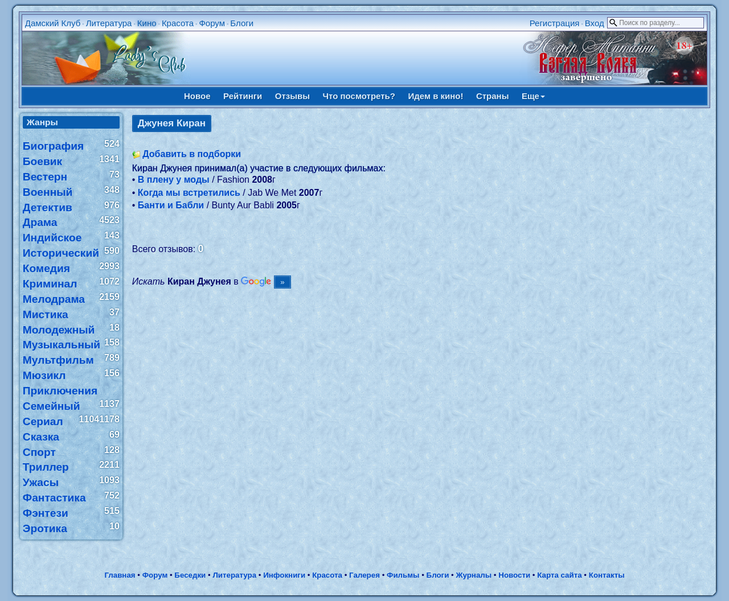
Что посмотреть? (359, 96)
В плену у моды (174, 179)
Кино (147, 23)
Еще (533, 96)
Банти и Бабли (171, 205)
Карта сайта (559, 575)
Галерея (364, 575)
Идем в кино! (435, 96)
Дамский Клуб (53, 23)
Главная (119, 575)
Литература (109, 23)
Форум (212, 23)
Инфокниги (284, 575)
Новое (197, 96)
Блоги (241, 23)
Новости (514, 575)
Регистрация (555, 23)
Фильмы (403, 575)
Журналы (474, 575)
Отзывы (292, 96)
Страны (492, 96)
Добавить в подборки (191, 154)
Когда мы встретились (189, 192)
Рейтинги (242, 96)
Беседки (190, 575)
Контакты (607, 575)
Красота (178, 23)
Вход (594, 23)
